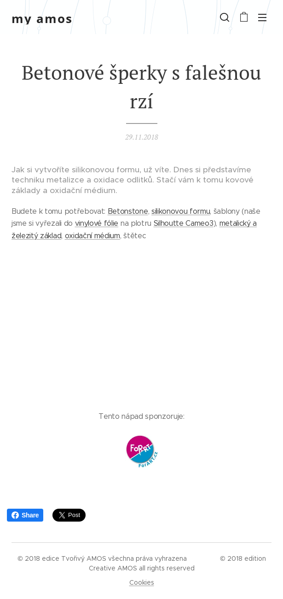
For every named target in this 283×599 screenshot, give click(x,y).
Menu (262, 17)
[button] (224, 17)
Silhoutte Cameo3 (184, 223)
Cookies (141, 582)
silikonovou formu (180, 211)
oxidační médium (92, 235)
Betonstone (128, 211)
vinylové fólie (97, 223)
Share (25, 515)
